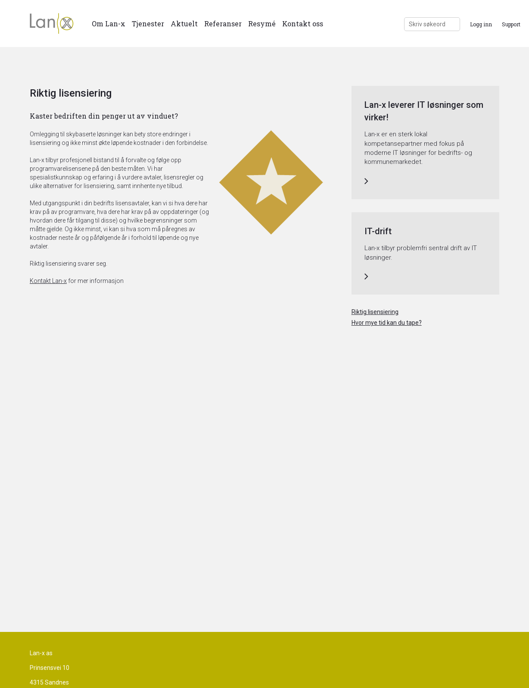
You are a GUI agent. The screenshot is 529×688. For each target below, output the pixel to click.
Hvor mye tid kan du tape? (387, 322)
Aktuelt (184, 23)
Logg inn (481, 24)
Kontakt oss (302, 23)
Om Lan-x (108, 23)
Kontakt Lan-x (48, 280)
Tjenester (148, 23)
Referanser (223, 23)
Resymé (262, 23)
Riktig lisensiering (375, 311)
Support (511, 24)
